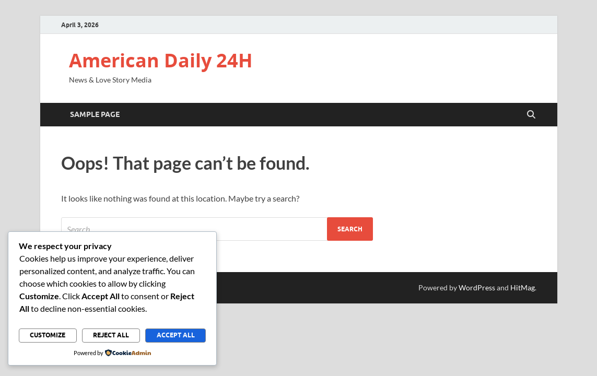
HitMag (522, 287)
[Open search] (531, 115)
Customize (47, 335)
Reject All (111, 335)
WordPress (477, 287)
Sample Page (95, 114)
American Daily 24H (161, 60)
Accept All (176, 335)
